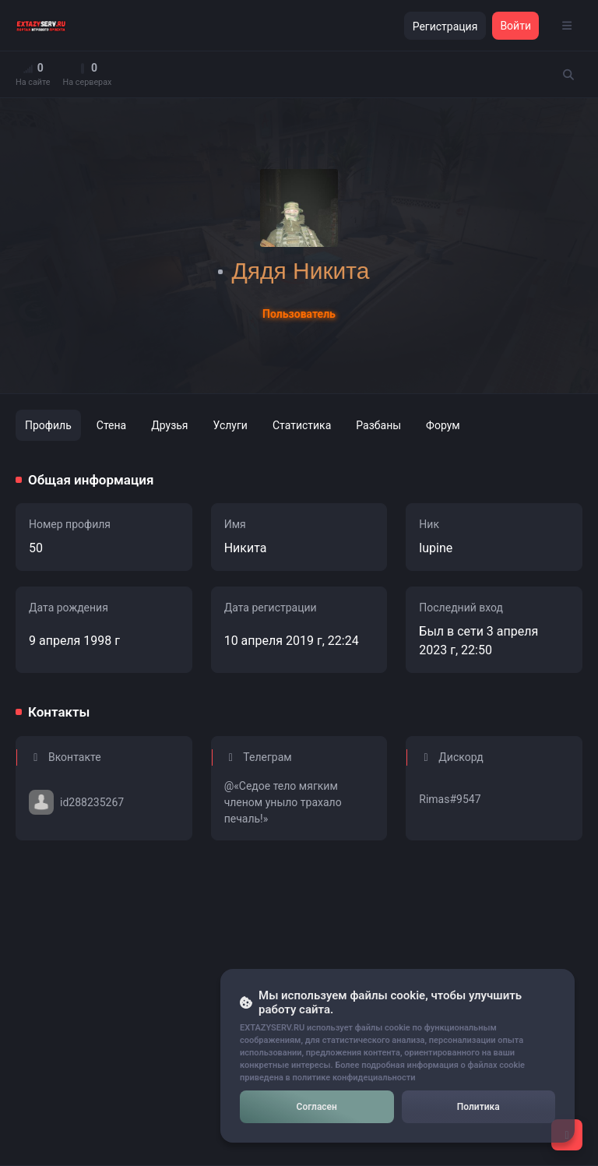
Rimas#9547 (449, 799)
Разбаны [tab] (378, 425)
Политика (478, 1106)
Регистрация (445, 26)
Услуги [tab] (230, 425)
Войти (515, 25)
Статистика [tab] (302, 425)
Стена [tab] (111, 425)
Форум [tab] (443, 425)
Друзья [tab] (169, 425)
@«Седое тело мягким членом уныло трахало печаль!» (283, 802)
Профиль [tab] (48, 425)
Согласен (317, 1106)
